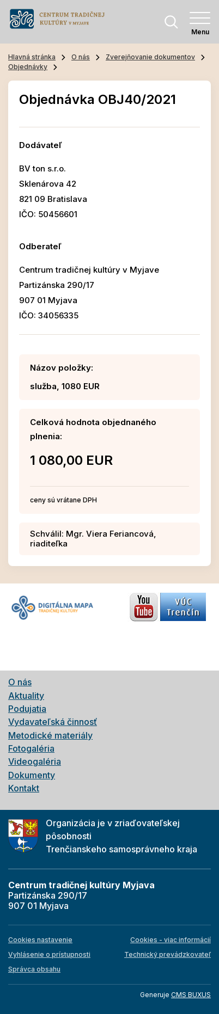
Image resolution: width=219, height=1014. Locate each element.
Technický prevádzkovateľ (167, 954)
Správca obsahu (34, 969)
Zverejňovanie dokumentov (150, 57)
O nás (80, 57)
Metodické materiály (50, 735)
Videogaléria (34, 761)
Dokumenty (31, 775)
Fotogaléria (31, 748)
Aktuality (26, 695)
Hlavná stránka (32, 57)
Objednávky (27, 67)
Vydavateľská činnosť (52, 721)
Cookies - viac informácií (170, 940)
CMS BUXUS (191, 995)
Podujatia (27, 708)
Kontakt (23, 788)
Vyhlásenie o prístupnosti (49, 954)
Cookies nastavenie (40, 940)
